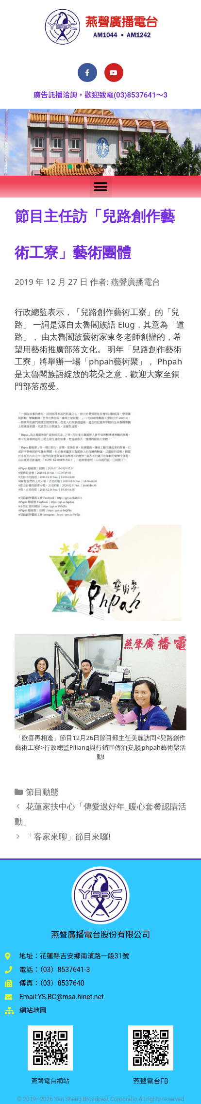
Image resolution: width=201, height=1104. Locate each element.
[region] (100, 142)
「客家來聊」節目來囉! (68, 836)
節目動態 (42, 791)
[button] (69, 166)
